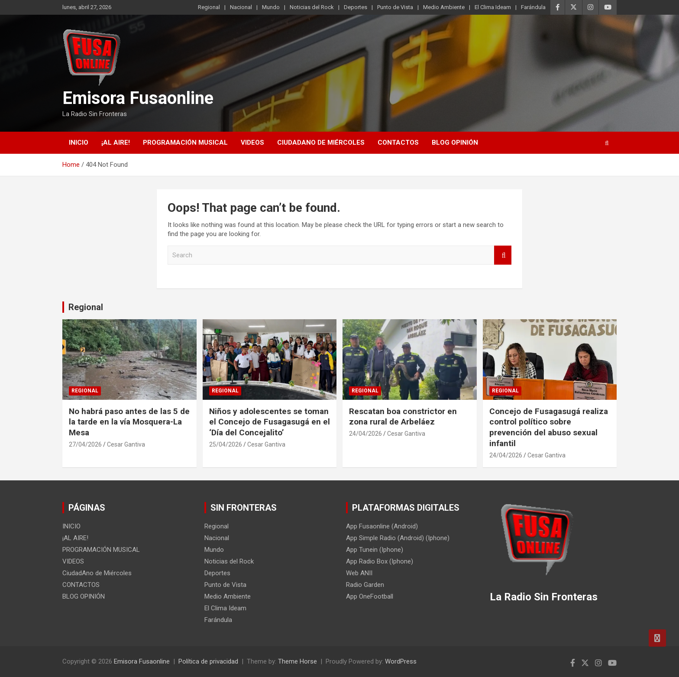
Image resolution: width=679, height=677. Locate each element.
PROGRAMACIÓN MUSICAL (185, 142)
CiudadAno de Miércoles (321, 142)
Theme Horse (297, 661)
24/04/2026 (365, 433)
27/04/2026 (85, 444)
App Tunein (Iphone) (374, 550)
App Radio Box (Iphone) (379, 561)
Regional (209, 7)
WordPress (401, 661)
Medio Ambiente (444, 7)
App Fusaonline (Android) (382, 526)
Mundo (271, 7)
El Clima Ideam (493, 7)
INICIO (78, 142)
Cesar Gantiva (126, 444)
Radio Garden (365, 585)
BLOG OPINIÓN (455, 142)
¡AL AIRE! (115, 142)
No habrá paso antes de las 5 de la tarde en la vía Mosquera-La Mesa (129, 421)
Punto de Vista (395, 7)
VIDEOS (252, 142)
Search (502, 255)
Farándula (533, 7)
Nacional (241, 7)
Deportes (355, 7)
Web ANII (359, 573)
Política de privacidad (208, 661)
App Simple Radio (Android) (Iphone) (397, 538)
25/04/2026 (225, 444)
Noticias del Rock (312, 7)
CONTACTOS (398, 142)
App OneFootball (369, 596)
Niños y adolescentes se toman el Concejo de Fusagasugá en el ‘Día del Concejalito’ (269, 421)
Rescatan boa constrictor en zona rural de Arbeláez (403, 416)
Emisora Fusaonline (137, 98)
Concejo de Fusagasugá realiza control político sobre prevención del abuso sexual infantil (548, 427)
